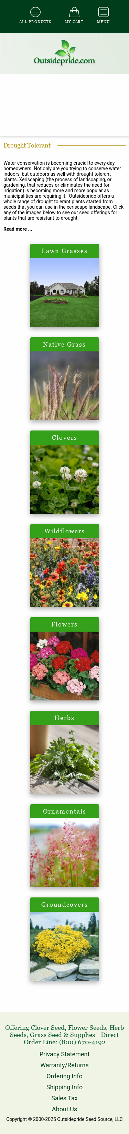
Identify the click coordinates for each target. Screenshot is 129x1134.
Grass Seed (46, 1034)
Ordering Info (64, 1076)
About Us (64, 1109)
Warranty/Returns (64, 1065)
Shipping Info (64, 1087)
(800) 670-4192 (82, 1042)
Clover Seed (48, 1027)
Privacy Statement (65, 1054)
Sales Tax (64, 1098)
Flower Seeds (87, 1027)
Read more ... (17, 229)
